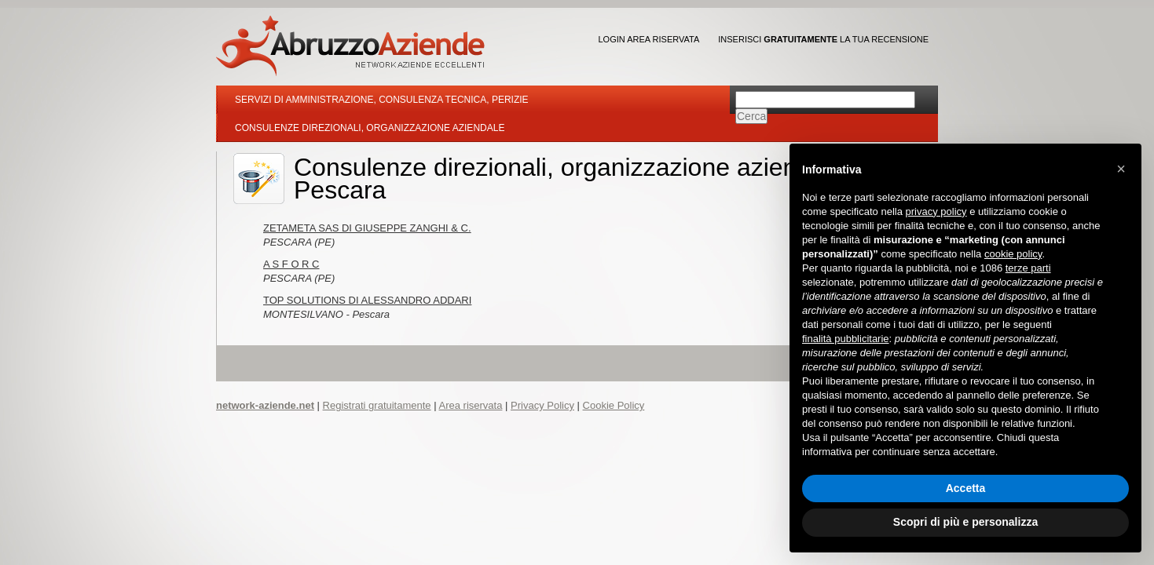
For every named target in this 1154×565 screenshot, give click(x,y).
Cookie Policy (614, 405)
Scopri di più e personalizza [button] (965, 522)
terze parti (1028, 268)
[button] (1121, 168)
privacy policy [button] (936, 211)
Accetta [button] (966, 488)
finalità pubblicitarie (845, 338)
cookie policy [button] (1013, 254)
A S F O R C (291, 264)
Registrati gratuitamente (377, 405)
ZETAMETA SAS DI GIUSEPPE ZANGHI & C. (367, 228)
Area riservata (470, 405)
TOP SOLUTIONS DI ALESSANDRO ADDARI (367, 300)
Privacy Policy (542, 405)
